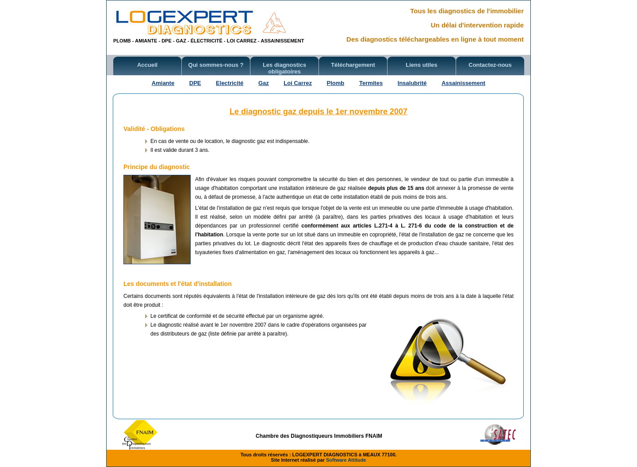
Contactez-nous (490, 65)
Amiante (163, 83)
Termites (371, 83)
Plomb (336, 83)
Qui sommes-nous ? (216, 65)
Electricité (229, 83)
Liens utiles (421, 65)
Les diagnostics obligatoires (284, 68)
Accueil (147, 65)
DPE (195, 83)
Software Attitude (346, 460)
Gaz (263, 83)
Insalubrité (412, 83)
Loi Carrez (298, 83)
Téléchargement (353, 65)
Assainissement (463, 83)
